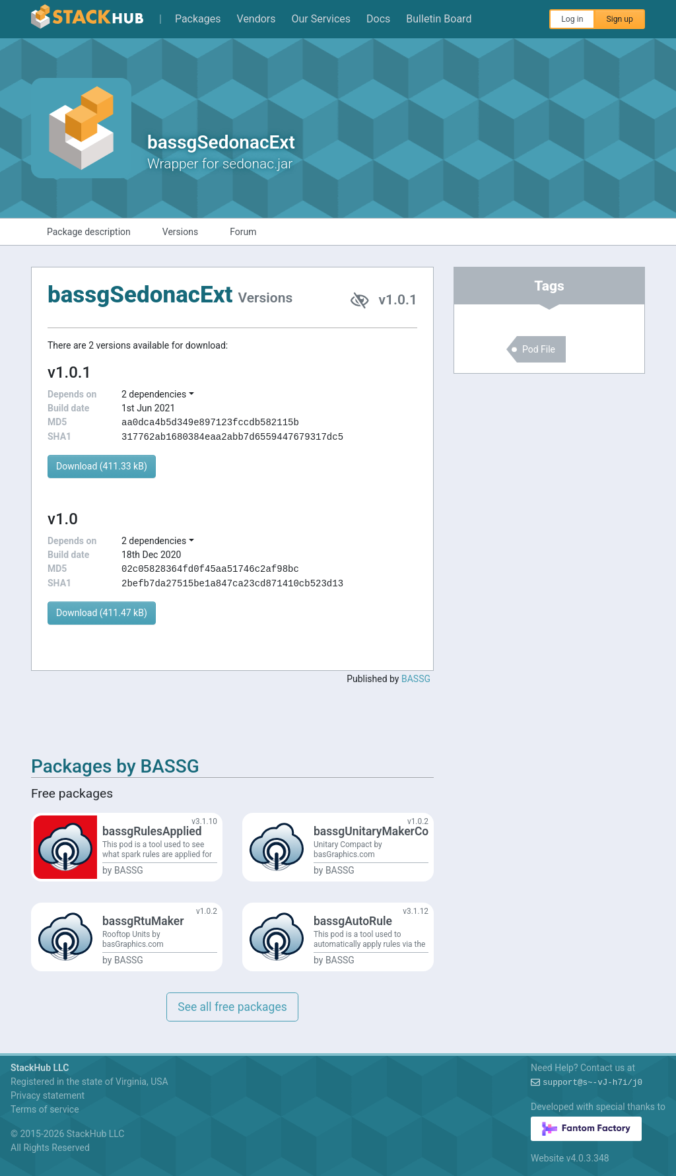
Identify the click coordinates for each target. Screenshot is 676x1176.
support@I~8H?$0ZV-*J (592, 1083)
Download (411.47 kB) (101, 612)
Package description (89, 231)
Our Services (321, 19)
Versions (180, 231)
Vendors (256, 19)
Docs (378, 19)
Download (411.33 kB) (101, 466)
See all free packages (232, 1007)
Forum (243, 231)
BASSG (415, 679)
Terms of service (45, 1109)
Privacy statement (47, 1095)
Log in (572, 19)
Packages (198, 19)
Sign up (619, 19)
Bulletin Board (438, 19)
